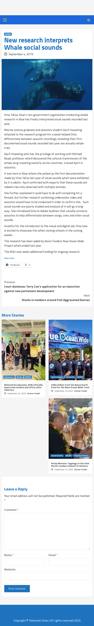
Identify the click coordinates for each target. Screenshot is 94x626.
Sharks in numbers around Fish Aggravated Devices (47, 297)
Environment (57, 377)
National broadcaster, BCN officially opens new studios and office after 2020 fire (23, 387)
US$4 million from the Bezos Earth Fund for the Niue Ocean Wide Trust (70, 386)
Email (53, 555)
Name (9, 555)
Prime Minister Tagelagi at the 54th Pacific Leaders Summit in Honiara (70, 465)
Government (57, 455)
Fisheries (70, 377)
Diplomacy (9, 377)
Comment (11, 509)
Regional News (81, 455)
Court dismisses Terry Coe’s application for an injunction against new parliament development (47, 286)
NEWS (8, 34)
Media (19, 377)
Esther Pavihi (33, 393)
